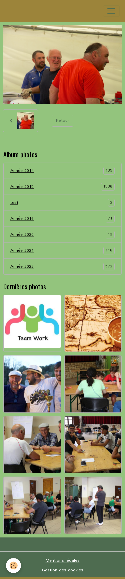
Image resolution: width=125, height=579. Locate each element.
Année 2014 (62, 171)
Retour (62, 120)
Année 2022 (62, 266)
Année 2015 (62, 187)
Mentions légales (63, 560)
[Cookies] (13, 565)
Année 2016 (62, 218)
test (62, 203)
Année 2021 (62, 250)
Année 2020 (62, 234)
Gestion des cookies (62, 570)
